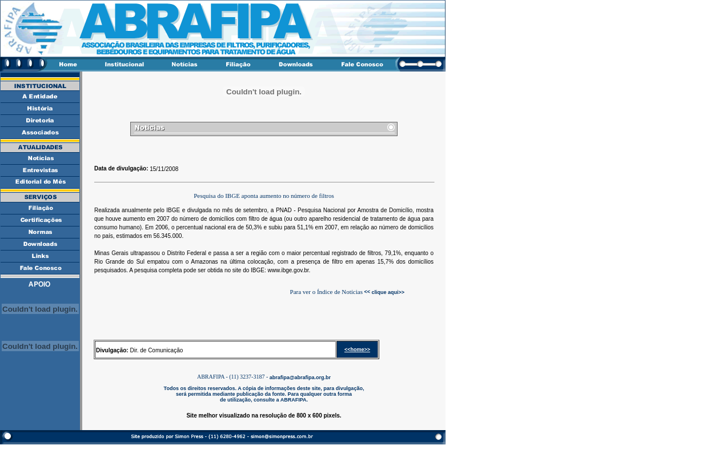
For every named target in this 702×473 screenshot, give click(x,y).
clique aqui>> (387, 292)
